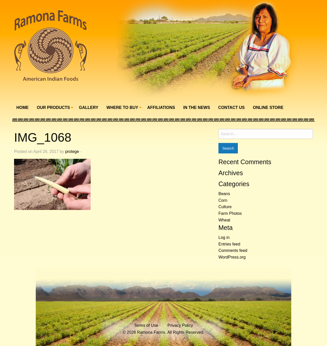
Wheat (224, 220)
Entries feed (229, 244)
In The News (196, 107)
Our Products (53, 107)
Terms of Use (146, 325)
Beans (224, 194)
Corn (222, 200)
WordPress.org (232, 257)
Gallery (88, 107)
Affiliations (161, 107)
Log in (224, 237)
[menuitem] (22, 108)
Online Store (268, 107)
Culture (225, 207)
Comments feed (232, 250)
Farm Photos (230, 213)
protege (72, 151)
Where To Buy (122, 107)
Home (22, 107)
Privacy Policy (180, 325)
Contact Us (231, 107)
